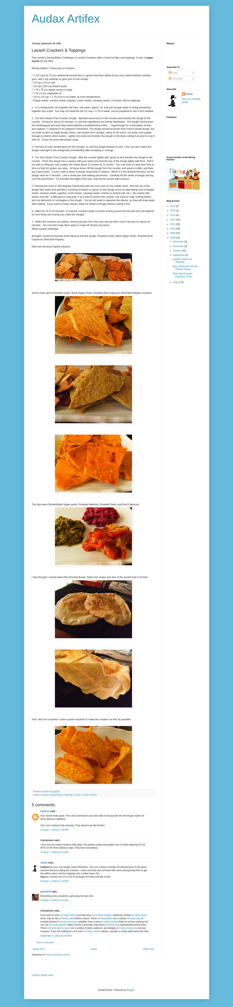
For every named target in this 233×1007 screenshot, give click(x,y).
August (177, 282)
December (178, 241)
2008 (173, 237)
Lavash (77, 795)
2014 (173, 210)
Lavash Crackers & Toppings (182, 260)
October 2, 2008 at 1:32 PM (54, 881)
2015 (173, 206)
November (178, 246)
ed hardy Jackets (92, 931)
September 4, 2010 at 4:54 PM (56, 935)
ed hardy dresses (126, 928)
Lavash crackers (89, 795)
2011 (173, 224)
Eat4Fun (45, 811)
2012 (173, 219)
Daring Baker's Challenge (61, 795)
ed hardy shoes (139, 915)
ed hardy (109, 924)
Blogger (130, 990)
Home (94, 949)
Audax (44, 862)
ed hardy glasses (58, 924)
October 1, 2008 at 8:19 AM (54, 852)
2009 (173, 233)
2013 (173, 215)
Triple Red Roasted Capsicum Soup (182, 275)
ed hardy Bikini (105, 918)
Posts (173, 72)
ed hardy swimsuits (67, 921)
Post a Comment (45, 942)
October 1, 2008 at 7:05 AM (54, 829)
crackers (44, 795)
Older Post (148, 949)
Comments (176, 78)
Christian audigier (103, 915)
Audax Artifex (66, 18)
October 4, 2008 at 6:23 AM (54, 900)
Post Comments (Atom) (58, 954)
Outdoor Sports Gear (42, 975)
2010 (173, 228)
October (177, 250)
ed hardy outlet (66, 918)
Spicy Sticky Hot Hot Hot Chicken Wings (185, 267)
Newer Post (39, 949)
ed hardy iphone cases (58, 928)
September (179, 255)
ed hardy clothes (68, 915)
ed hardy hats (134, 918)
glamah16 (45, 891)
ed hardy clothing (109, 921)
